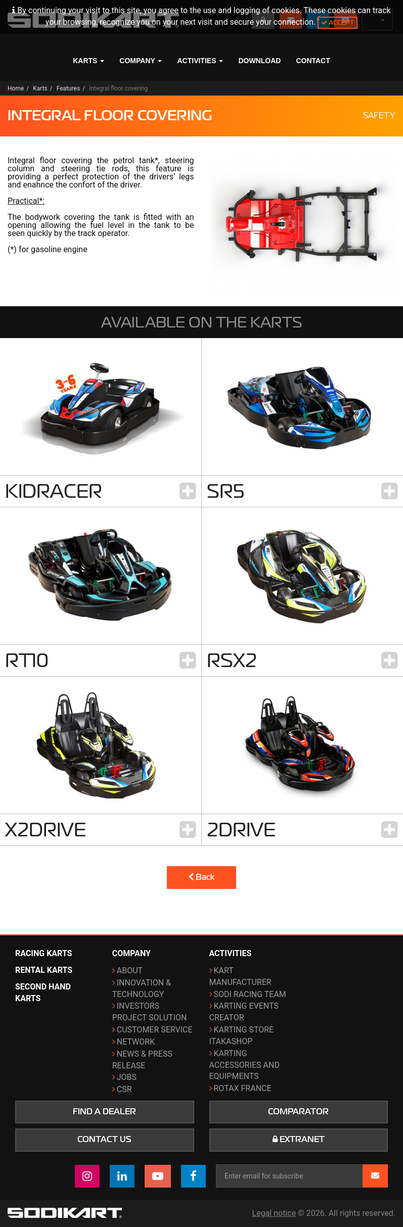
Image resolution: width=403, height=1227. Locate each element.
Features (68, 88)
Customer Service (155, 1029)
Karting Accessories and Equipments (244, 1065)
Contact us (104, 1140)
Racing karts (43, 953)
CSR (124, 1089)
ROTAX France (243, 1088)
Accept (337, 22)
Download (259, 61)
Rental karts (43, 970)
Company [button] (140, 61)
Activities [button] (200, 61)
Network (136, 1042)
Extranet (299, 1140)
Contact (313, 61)
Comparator (298, 1112)
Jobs (127, 1077)
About (130, 970)
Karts (40, 88)
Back (201, 877)
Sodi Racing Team (250, 994)
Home (16, 88)
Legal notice (274, 1213)
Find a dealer (104, 1112)
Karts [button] (88, 61)
